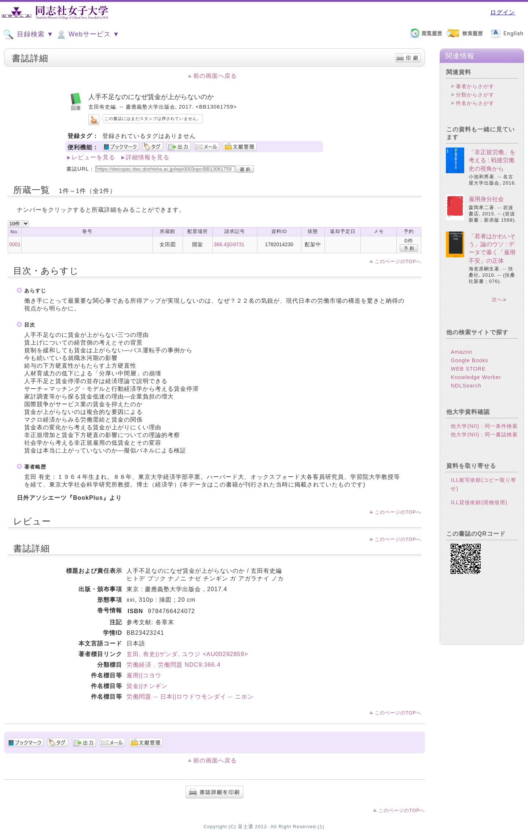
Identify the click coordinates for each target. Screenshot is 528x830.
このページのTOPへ (398, 261)
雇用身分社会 (486, 199)
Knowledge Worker (476, 377)
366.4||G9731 (229, 244)
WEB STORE (468, 369)
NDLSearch (466, 386)
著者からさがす (475, 86)
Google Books (469, 360)
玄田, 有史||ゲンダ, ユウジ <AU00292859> (187, 654)
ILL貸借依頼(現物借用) (479, 502)
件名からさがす (475, 103)
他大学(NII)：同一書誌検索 (484, 434)
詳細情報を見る (147, 157)
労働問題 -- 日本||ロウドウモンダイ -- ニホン (189, 697)
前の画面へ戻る (215, 76)
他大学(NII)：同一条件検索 (484, 426)
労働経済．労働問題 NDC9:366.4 (173, 665)
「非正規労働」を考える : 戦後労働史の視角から (492, 160)
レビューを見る (93, 157)
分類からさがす (475, 95)
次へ (497, 299)
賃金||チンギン (147, 686)
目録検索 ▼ (28, 34)
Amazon (461, 352)
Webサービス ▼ (87, 34)
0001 (15, 244)
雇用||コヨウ (143, 675)
